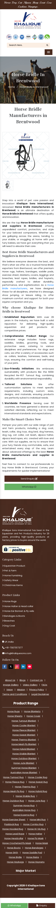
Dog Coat (8, 625)
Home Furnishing (12, 575)
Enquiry (41, 905)
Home (11, 86)
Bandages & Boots (13, 615)
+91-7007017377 (14, 647)
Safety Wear (10, 580)
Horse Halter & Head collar (17, 606)
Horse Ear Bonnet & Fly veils (18, 611)
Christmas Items (12, 585)
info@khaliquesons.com (17, 653)
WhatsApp (29, 486)
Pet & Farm (9, 570)
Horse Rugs (9, 601)
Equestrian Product (13, 565)
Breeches (8, 620)
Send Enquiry (29, 478)
